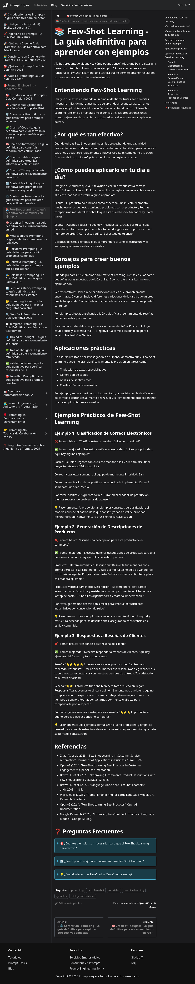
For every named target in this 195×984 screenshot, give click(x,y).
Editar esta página (68, 903)
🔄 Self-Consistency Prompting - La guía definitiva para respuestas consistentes (27, 291)
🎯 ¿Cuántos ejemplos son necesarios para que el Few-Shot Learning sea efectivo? (104, 846)
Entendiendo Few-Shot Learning (176, 19)
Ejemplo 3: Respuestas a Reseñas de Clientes (178, 94)
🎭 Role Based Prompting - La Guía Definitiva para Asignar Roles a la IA (25, 278)
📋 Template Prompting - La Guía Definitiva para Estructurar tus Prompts (26, 327)
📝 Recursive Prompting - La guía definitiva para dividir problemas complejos (24, 252)
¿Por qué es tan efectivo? (177, 26)
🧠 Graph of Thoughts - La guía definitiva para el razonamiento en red (26, 226)
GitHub (184, 5)
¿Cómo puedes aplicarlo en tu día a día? (177, 33)
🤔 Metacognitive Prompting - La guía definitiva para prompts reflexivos (26, 239)
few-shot (99, 890)
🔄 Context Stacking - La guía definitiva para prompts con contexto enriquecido (25, 186)
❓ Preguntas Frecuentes (178, 107)
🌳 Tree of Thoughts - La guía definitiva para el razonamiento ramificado (26, 353)
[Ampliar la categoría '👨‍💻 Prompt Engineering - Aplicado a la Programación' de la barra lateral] (46, 404)
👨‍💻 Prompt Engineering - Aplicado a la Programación (21, 404)
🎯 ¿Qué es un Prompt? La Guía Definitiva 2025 (23, 67)
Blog (54, 5)
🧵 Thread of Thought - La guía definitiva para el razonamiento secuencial (26, 340)
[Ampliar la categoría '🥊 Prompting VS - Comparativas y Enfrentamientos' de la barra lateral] (46, 418)
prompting (77, 890)
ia (89, 890)
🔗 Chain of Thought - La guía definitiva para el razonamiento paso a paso (26, 173)
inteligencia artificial (82, 896)
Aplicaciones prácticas (176, 48)
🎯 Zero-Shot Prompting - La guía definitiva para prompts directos (24, 379)
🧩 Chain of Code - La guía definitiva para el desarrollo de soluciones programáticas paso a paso (26, 133)
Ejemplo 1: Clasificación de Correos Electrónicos (178, 66)
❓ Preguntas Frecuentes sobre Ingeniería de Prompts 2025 (23, 446)
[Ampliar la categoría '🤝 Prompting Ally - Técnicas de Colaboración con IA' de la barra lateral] (46, 433)
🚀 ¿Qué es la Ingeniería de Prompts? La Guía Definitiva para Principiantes (25, 47)
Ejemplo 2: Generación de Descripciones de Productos (176, 80)
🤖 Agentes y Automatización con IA (18, 393)
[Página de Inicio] (57, 15)
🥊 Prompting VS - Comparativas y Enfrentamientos (15, 418)
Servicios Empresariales (76, 5)
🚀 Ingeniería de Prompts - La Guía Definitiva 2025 (22, 35)
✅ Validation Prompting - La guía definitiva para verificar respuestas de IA (24, 366)
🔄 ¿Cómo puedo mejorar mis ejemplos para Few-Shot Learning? (102, 861)
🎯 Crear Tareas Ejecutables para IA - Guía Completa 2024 (25, 106)
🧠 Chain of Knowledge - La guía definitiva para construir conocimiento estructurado (27, 147)
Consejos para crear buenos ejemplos (175, 41)
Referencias (171, 102)
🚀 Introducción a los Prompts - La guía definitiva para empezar (24, 16)
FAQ (133, 963)
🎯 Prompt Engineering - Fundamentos (19, 87)
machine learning (134, 890)
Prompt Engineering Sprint (87, 968)
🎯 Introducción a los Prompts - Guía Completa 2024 (26, 96)
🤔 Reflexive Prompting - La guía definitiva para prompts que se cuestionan (24, 265)
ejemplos (61, 896)
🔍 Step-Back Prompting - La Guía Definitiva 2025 (24, 316)
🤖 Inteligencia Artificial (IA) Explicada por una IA (21, 25)
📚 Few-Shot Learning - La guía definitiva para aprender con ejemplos (26, 213)
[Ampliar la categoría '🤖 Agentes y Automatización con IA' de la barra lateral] (46, 393)
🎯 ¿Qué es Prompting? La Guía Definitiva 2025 (23, 77)
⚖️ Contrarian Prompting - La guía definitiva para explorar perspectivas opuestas (25, 199)
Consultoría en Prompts (85, 963)
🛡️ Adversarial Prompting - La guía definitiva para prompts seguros (25, 117)
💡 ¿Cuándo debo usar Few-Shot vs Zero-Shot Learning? (96, 874)
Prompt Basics (17, 963)
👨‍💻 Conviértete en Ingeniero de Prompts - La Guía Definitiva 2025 (25, 58)
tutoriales (113, 890)
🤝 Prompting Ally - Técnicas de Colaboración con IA (20, 433)
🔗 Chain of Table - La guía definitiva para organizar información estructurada (23, 160)
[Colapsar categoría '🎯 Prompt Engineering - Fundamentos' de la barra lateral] (46, 87)
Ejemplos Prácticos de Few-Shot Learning (176, 55)
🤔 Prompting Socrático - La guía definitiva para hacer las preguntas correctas (24, 304)
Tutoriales (40, 5)
